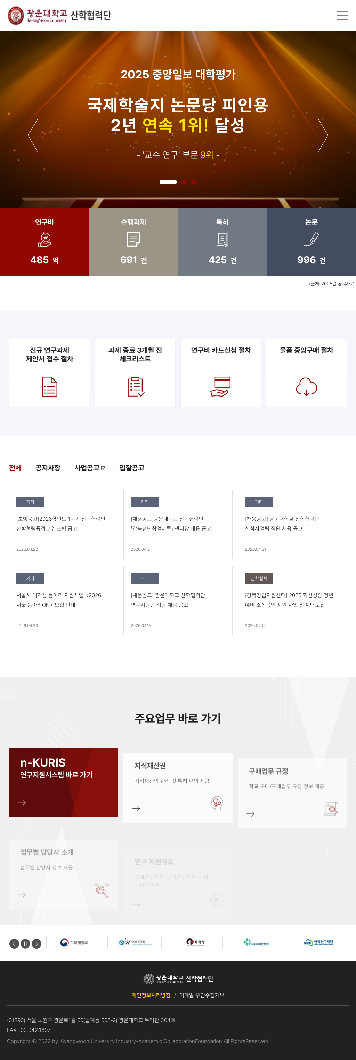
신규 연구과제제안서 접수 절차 (49, 373)
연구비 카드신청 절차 (221, 373)
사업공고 (89, 468)
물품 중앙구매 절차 (306, 373)
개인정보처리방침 (151, 995)
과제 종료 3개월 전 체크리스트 (135, 373)
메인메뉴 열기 (343, 16)
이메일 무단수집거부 (202, 995)
